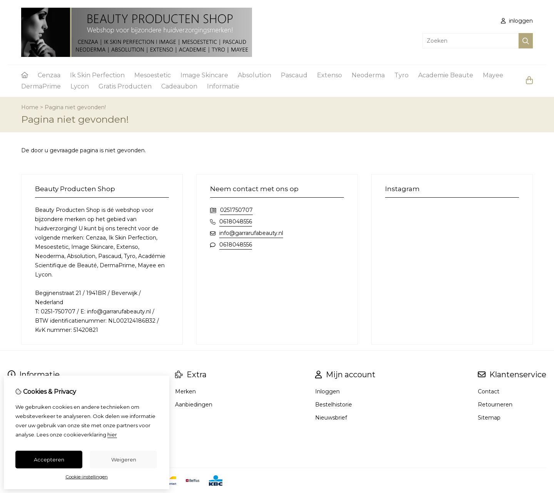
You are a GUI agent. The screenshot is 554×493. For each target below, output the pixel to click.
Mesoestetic (152, 75)
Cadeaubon (179, 86)
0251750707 (236, 210)
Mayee (493, 75)
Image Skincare (204, 75)
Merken (185, 391)
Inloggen (327, 391)
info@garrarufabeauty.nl (251, 233)
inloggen (517, 20)
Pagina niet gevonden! (75, 107)
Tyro (401, 75)
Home (29, 107)
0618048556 (235, 221)
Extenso (329, 75)
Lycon (79, 86)
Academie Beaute (445, 75)
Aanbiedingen (193, 404)
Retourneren (495, 404)
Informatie (223, 86)
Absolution (254, 75)
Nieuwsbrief (331, 417)
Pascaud (294, 75)
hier (112, 434)
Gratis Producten (125, 86)
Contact (488, 391)
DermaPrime (41, 86)
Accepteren (49, 459)
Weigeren (123, 459)
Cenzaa (49, 75)
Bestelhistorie (333, 404)
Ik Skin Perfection (97, 75)
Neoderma (368, 75)
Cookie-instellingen (86, 477)
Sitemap (489, 417)
